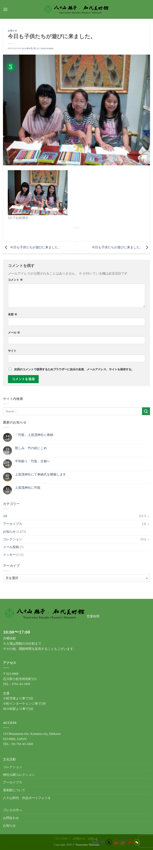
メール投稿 (11, 547)
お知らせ (12, 30)
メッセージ (11, 554)
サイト (12, 350)
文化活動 (9, 759)
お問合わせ (11, 818)
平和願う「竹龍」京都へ (32, 461)
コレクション (12, 539)
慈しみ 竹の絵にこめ (31, 448)
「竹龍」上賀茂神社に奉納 (34, 434)
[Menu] (5, 9)
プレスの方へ (12, 810)
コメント (15, 279)
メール (14, 332)
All (5, 516)
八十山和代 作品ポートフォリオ (27, 798)
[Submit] (146, 411)
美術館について (14, 790)
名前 (12, 314)
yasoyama (47, 48)
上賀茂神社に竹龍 (27, 487)
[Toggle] (148, 516)
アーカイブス (12, 523)
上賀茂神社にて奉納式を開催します (40, 474)
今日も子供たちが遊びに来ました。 (32, 247)
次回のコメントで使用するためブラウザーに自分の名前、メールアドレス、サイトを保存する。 (74, 369)
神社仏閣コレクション (19, 774)
